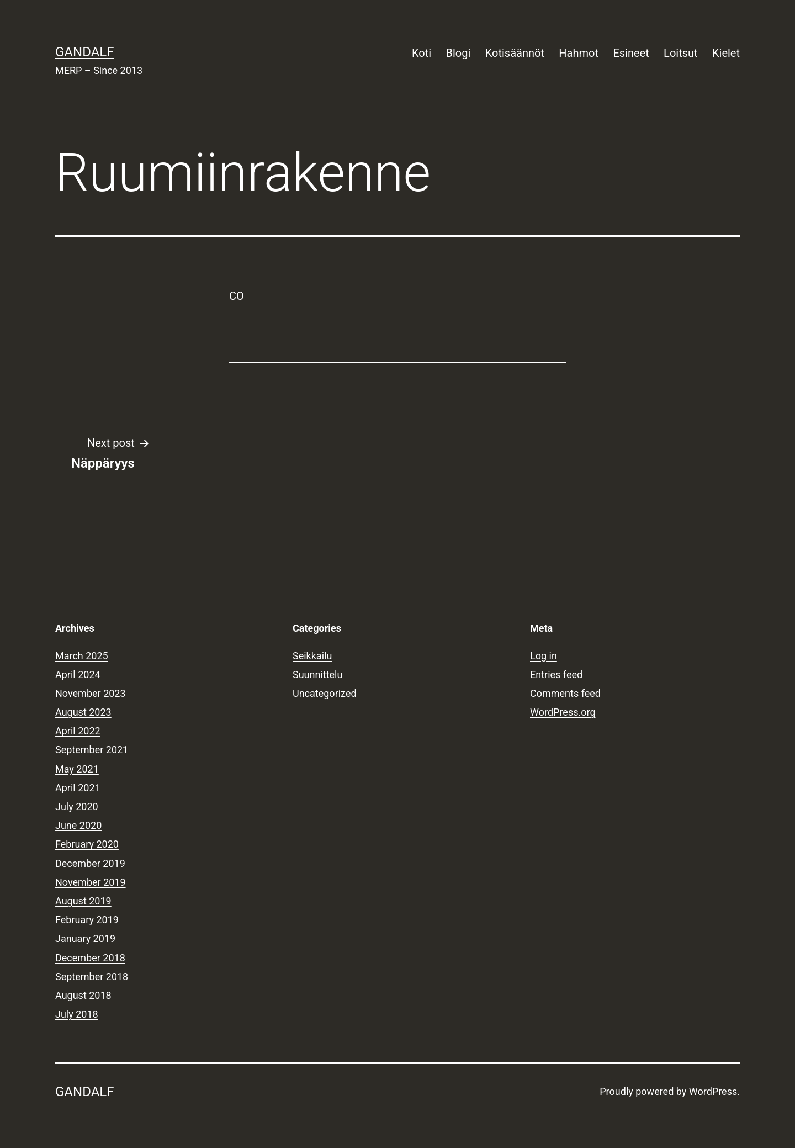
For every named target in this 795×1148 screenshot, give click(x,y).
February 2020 (87, 844)
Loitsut (680, 53)
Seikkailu (312, 656)
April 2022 (77, 731)
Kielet (726, 53)
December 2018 (90, 958)
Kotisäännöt (514, 53)
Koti (421, 53)
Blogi (458, 53)
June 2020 (78, 825)
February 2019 (87, 919)
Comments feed (565, 693)
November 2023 (90, 693)
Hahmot (578, 53)
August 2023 (83, 712)
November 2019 (90, 882)
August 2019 (83, 901)
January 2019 (85, 938)
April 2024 (77, 674)
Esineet (631, 53)
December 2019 (90, 863)
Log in (543, 656)
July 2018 (76, 1014)
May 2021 (77, 769)
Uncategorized (325, 693)
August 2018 (83, 995)
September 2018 (91, 976)
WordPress (713, 1091)
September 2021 (91, 749)
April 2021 (77, 787)
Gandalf (84, 52)
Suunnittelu (317, 674)
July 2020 (76, 806)
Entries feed (556, 674)
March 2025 (81, 656)
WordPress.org (563, 712)
